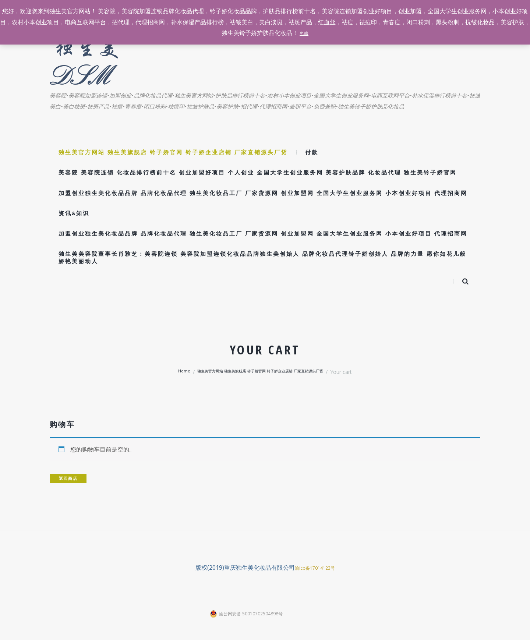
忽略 (304, 32)
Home (166, 371)
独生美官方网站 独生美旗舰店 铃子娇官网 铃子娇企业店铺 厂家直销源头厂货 (261, 371)
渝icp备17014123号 (315, 568)
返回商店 (73, 478)
